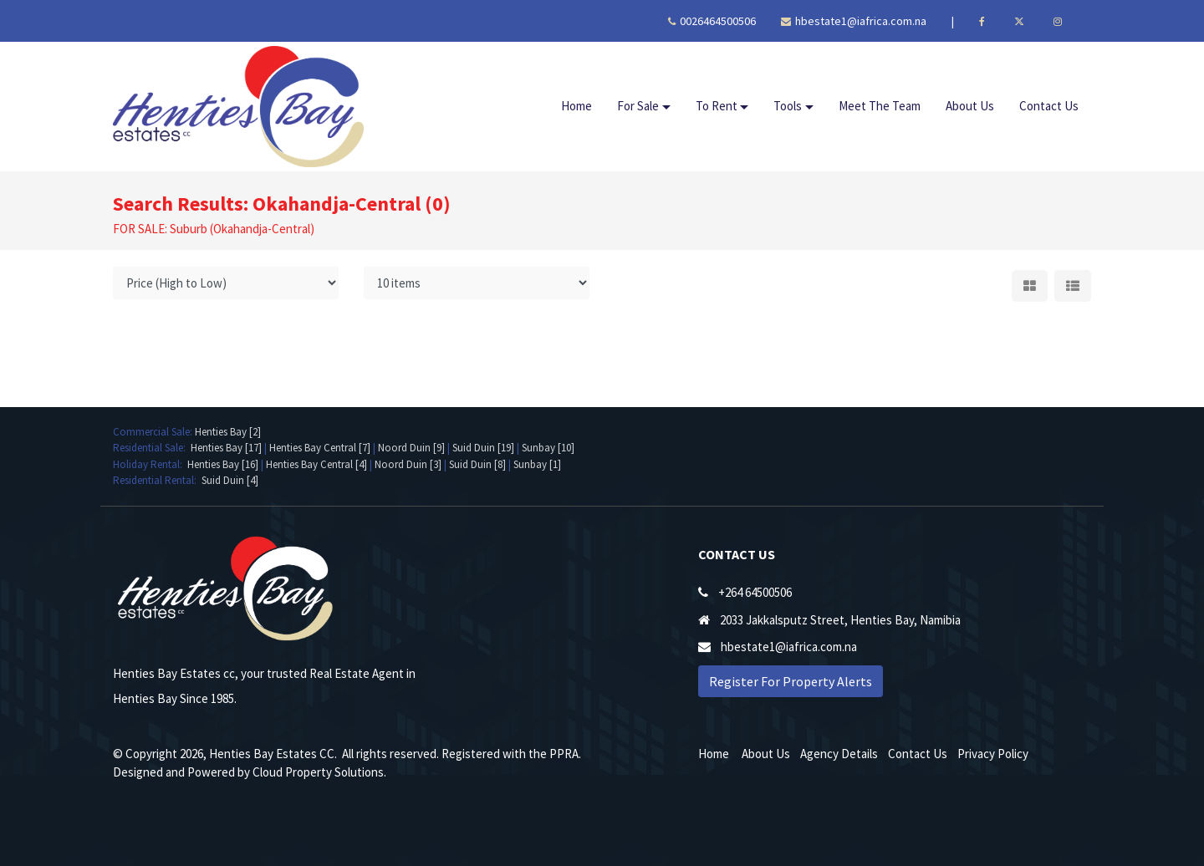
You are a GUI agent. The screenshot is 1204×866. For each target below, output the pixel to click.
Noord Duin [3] (408, 464)
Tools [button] (787, 106)
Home (576, 106)
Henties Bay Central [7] (319, 448)
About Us (970, 106)
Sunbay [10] (548, 448)
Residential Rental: (157, 480)
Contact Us (1049, 106)
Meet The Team (880, 106)
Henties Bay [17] (226, 448)
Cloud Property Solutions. (319, 772)
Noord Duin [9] (411, 448)
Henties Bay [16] (222, 464)
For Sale (638, 106)
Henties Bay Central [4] (316, 464)
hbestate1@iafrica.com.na (853, 20)
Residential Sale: (152, 448)
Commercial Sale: (154, 432)
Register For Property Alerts (790, 681)
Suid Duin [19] (483, 448)
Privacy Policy (992, 754)
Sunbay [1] (537, 464)
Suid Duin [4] (230, 480)
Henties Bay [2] (228, 432)
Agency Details (839, 754)
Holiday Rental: (150, 464)
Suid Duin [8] (477, 464)
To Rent (716, 106)
